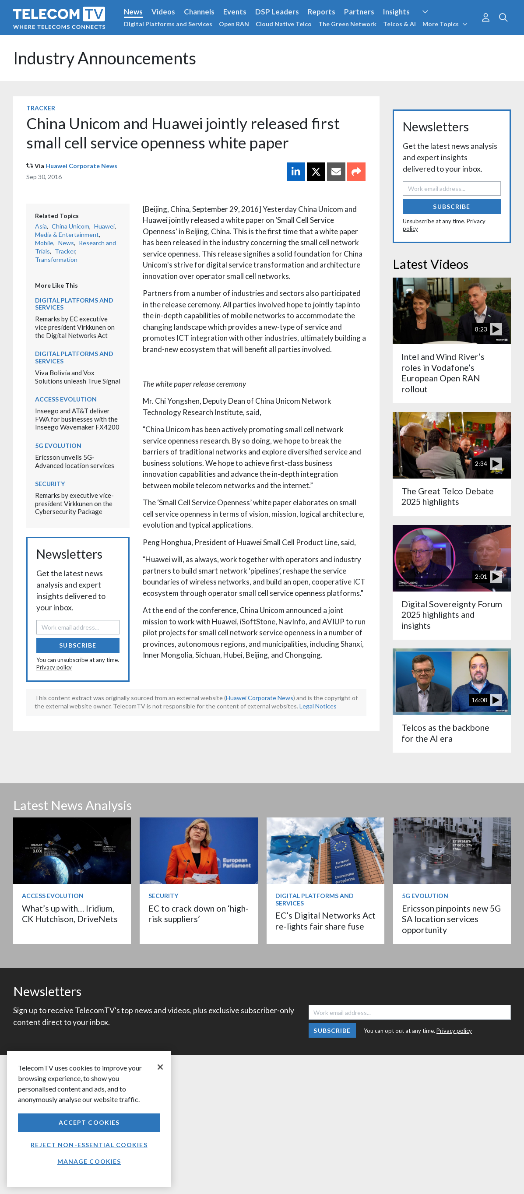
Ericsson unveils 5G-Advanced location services (74, 461)
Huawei (104, 226)
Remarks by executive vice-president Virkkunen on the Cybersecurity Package (74, 503)
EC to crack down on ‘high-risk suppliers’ (198, 913)
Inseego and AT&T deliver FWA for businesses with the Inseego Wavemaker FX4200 (77, 419)
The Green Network (347, 24)
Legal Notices (318, 706)
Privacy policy (54, 667)
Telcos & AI (399, 24)
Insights (396, 11)
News (133, 11)
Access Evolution (66, 399)
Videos (163, 11)
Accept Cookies (89, 1122)
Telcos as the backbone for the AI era (445, 732)
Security (50, 483)
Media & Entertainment (67, 234)
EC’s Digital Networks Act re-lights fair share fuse (325, 920)
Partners (359, 11)
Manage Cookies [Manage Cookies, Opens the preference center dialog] (89, 1161)
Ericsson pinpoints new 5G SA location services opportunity (451, 919)
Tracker (40, 108)
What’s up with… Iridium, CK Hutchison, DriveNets (70, 913)
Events (234, 11)
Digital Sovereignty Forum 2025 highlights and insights (451, 614)
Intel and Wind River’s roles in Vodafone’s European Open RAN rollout (443, 373)
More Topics (445, 24)
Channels (199, 11)
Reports (321, 11)
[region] (89, 1119)
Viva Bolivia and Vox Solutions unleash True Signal (77, 377)
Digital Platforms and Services (168, 24)
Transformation (56, 259)
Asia (41, 226)
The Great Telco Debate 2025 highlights (447, 496)
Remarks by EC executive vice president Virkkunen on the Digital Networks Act (75, 327)
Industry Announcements (104, 58)
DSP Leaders (277, 11)
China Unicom (70, 226)
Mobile (44, 243)
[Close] (160, 1067)
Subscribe (77, 645)
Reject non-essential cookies (89, 1144)
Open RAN (234, 24)
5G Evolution (58, 445)
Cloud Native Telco (284, 24)
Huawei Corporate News (81, 165)
